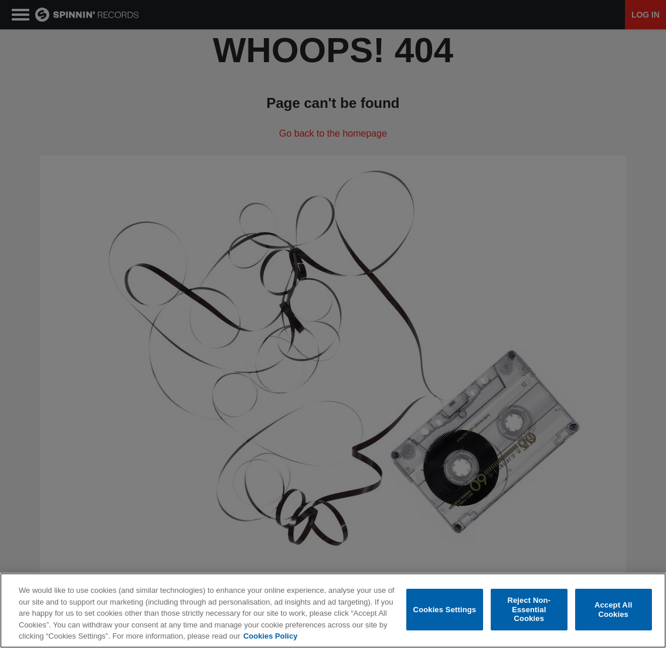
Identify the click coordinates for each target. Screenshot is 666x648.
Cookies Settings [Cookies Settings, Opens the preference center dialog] (445, 609)
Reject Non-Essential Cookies (529, 609)
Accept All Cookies (613, 609)
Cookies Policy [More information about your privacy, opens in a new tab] (270, 636)
